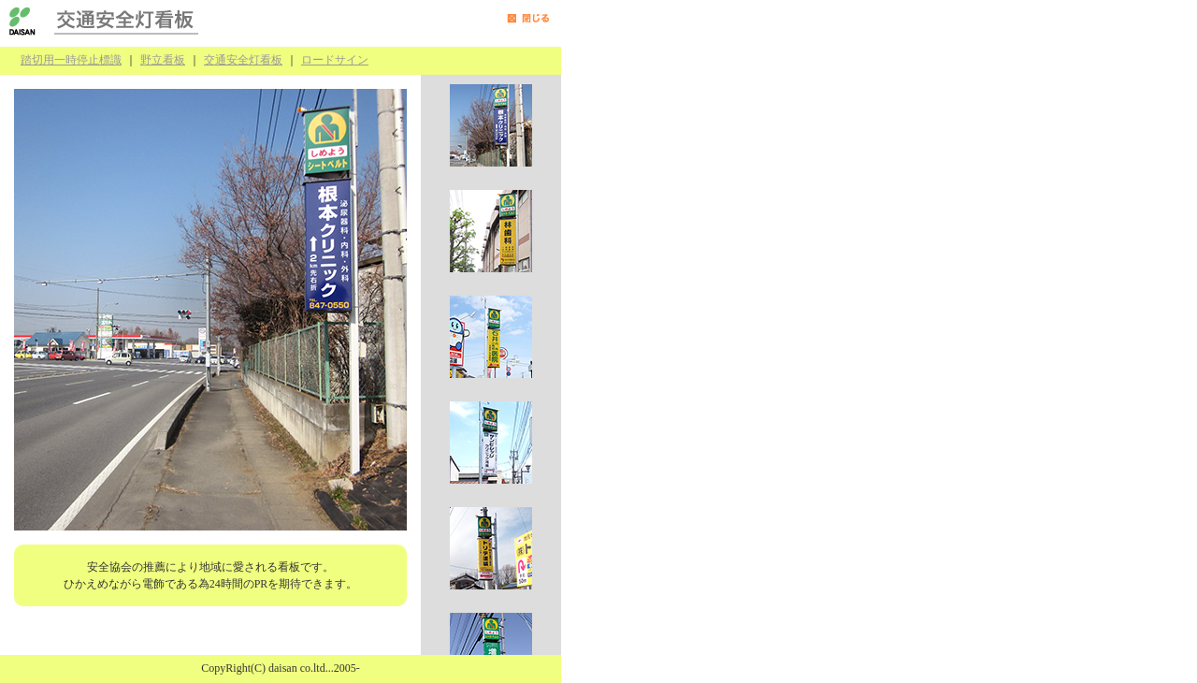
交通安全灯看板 (243, 59)
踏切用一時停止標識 (71, 59)
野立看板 (162, 59)
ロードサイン (334, 59)
